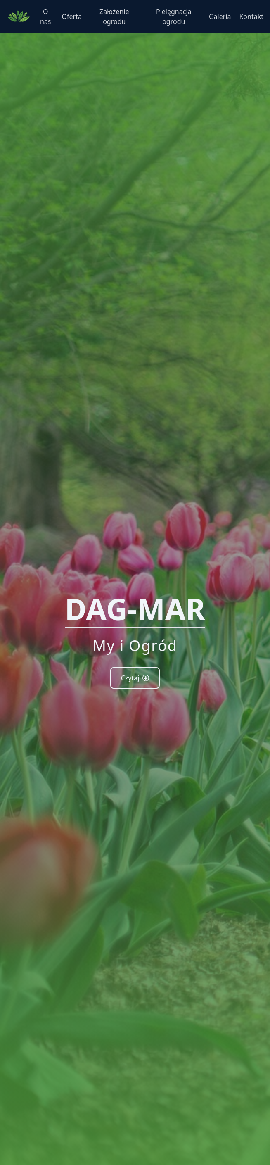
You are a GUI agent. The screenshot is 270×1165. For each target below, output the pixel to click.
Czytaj (135, 677)
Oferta (72, 16)
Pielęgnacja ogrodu (173, 16)
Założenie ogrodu (114, 16)
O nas (45, 16)
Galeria (220, 16)
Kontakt (251, 16)
